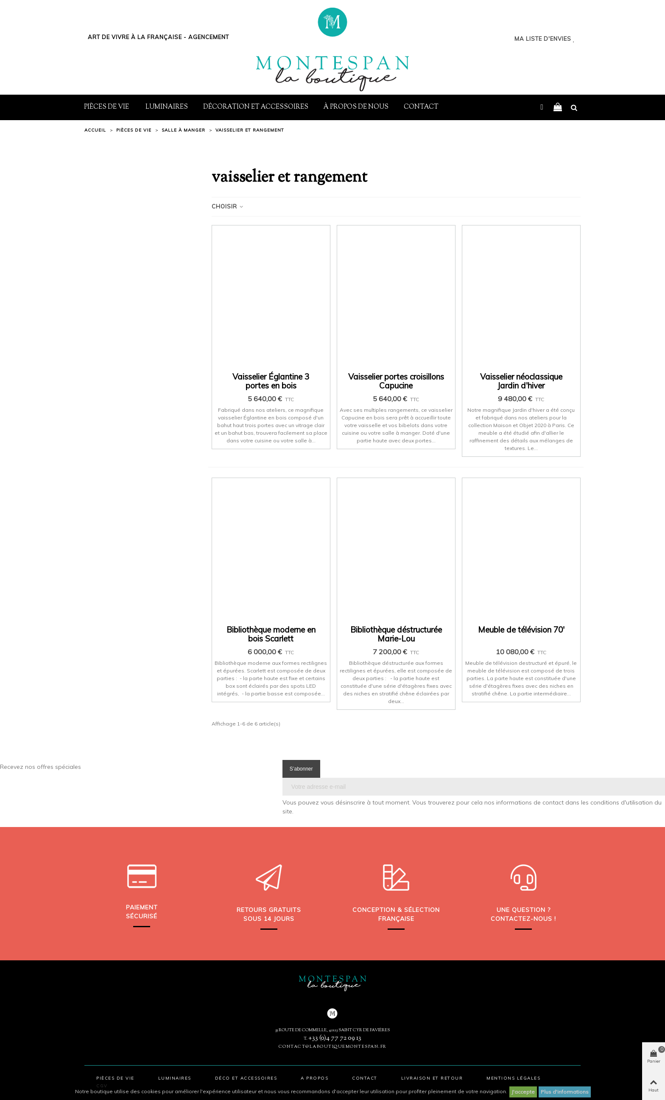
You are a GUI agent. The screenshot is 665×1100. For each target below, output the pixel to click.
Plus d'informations (565, 1092)
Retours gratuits (269, 910)
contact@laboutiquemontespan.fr (333, 1047)
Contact (421, 107)
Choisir (228, 206)
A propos (314, 1078)
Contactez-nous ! (523, 919)
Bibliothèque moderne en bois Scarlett (271, 634)
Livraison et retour (432, 1078)
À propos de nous (356, 107)
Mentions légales (513, 1078)
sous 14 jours (268, 919)
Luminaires (166, 107)
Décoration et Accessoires (255, 107)
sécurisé (141, 916)
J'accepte (523, 1092)
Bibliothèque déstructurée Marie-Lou (396, 634)
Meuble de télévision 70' (521, 629)
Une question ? (523, 910)
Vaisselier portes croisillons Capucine (396, 381)
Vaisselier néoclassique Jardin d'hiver (521, 381)
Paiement (142, 907)
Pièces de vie (107, 107)
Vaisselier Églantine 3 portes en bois (270, 381)
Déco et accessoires (246, 1078)
